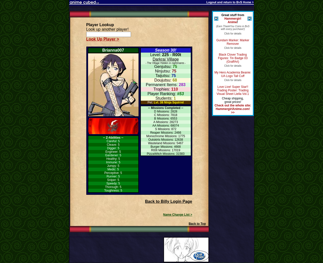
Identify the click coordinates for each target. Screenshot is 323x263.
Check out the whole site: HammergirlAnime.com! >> (232, 109)
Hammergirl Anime (232, 20)
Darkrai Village (166, 59)
